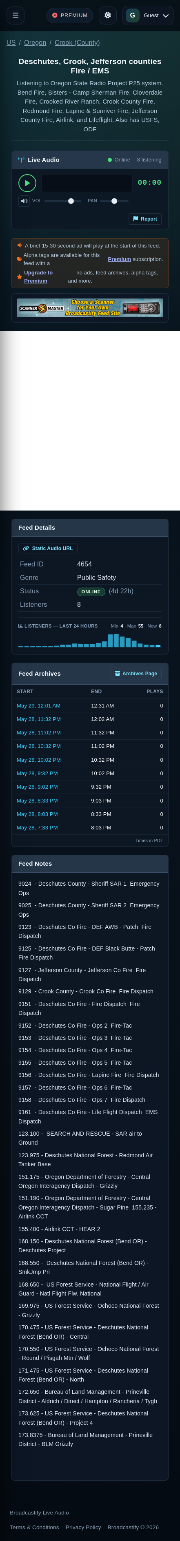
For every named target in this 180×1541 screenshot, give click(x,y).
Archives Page (136, 674)
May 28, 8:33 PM (37, 801)
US (11, 42)
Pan (92, 200)
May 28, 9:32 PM (37, 773)
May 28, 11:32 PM (39, 719)
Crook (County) (77, 42)
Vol (37, 200)
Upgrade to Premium (38, 277)
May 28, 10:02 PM (39, 760)
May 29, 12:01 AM (38, 706)
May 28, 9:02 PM (37, 787)
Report (145, 219)
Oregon (35, 42)
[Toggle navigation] (15, 15)
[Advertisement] (90, 421)
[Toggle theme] (108, 15)
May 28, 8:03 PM (37, 814)
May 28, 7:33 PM (37, 828)
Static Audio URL (48, 548)
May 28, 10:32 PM (39, 746)
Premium (119, 259)
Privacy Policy (83, 1527)
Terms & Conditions (34, 1527)
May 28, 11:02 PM (39, 733)
